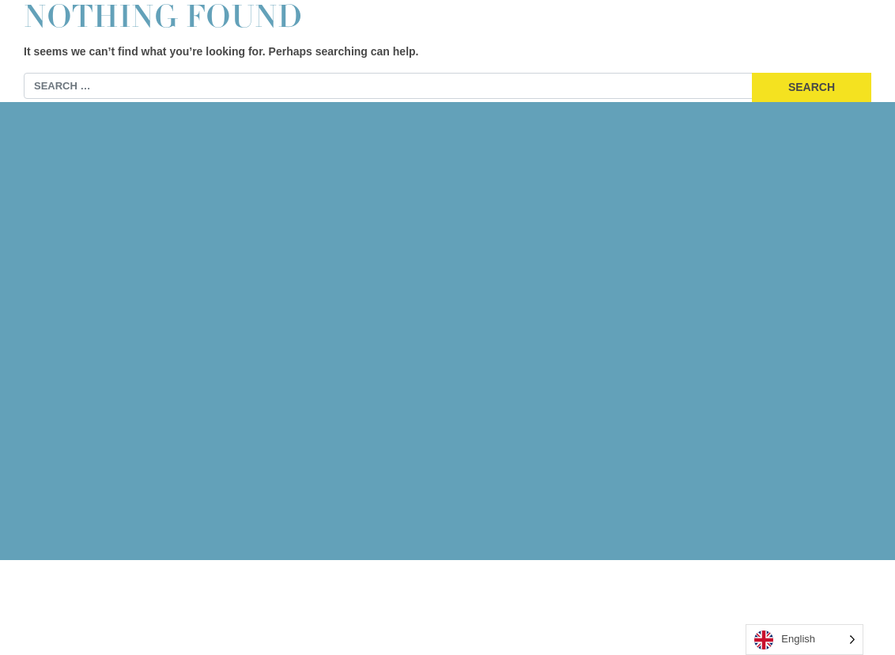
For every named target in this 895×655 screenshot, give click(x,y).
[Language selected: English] (804, 639)
